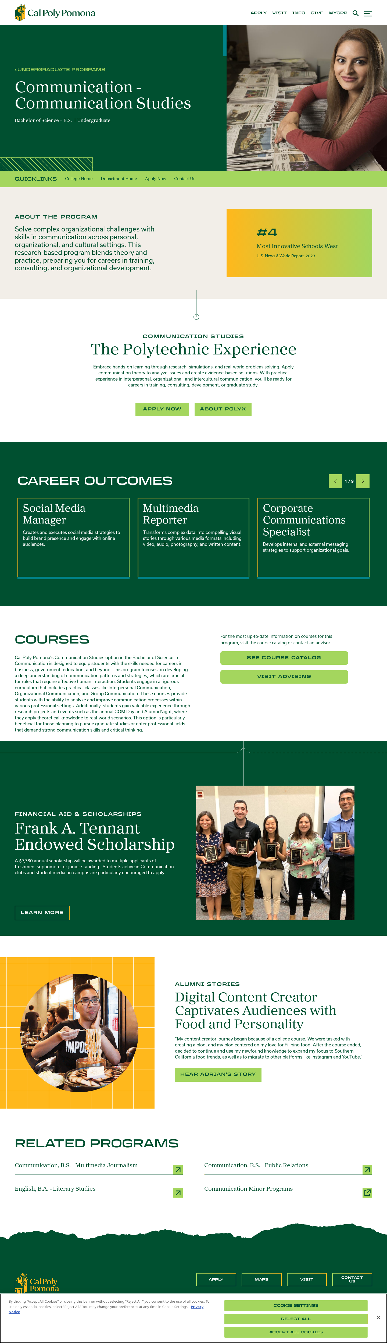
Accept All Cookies (296, 1332)
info (298, 13)
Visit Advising (284, 676)
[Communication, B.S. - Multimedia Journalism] (99, 1168)
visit (279, 13)
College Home (79, 179)
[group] (73, 538)
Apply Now (155, 179)
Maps (261, 1279)
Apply (216, 1279)
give (317, 13)
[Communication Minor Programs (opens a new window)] (288, 1192)
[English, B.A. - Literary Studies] (99, 1192)
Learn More (42, 912)
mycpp (338, 13)
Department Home (119, 179)
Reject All (296, 1319)
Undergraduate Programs (61, 69)
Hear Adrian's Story (218, 1074)
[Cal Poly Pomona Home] (55, 13)
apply (258, 13)
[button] (335, 481)
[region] (193, 1318)
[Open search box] (356, 12)
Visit (307, 1279)
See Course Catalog (284, 657)
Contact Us (184, 179)
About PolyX (223, 409)
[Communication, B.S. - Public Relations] (288, 1168)
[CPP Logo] (37, 1283)
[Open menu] (368, 13)
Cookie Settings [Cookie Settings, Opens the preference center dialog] (296, 1305)
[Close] (378, 1318)
